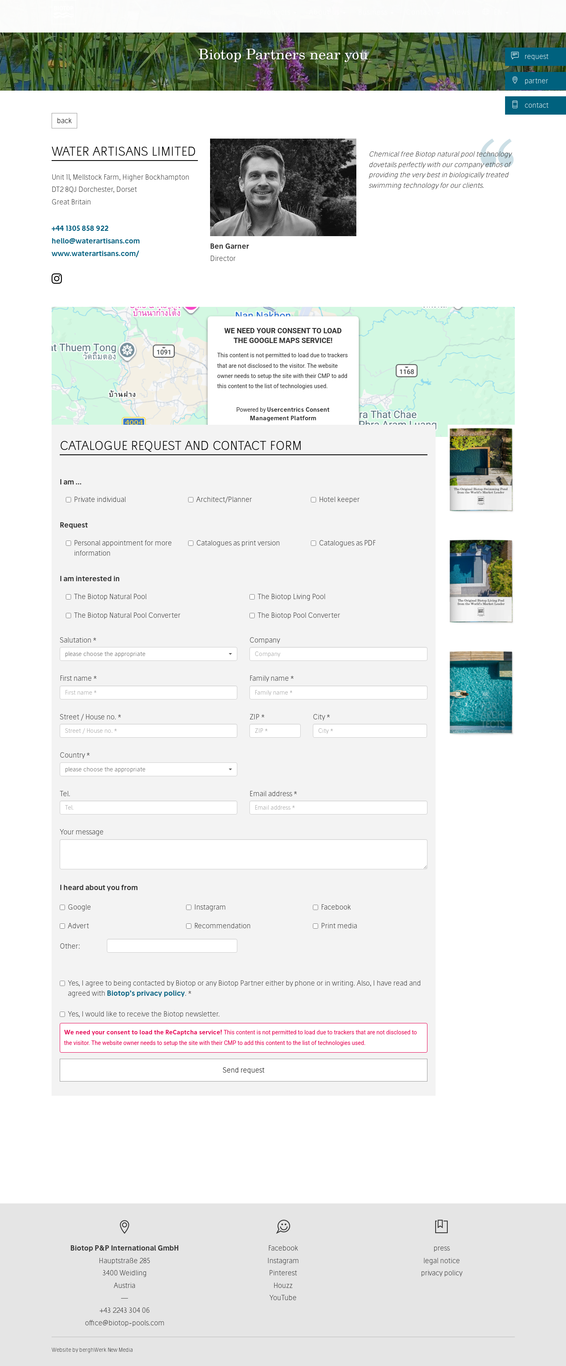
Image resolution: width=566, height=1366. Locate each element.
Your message (82, 831)
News (461, 20)
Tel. (65, 793)
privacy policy (441, 1272)
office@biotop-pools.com (125, 1322)
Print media (335, 925)
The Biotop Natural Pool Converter (123, 615)
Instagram (206, 907)
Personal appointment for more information (119, 548)
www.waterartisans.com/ (95, 253)
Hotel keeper (335, 499)
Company (264, 640)
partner (529, 80)
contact (530, 104)
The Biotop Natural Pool (106, 596)
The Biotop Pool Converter (294, 615)
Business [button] (376, 20)
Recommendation (218, 925)
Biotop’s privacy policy (146, 993)
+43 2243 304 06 (125, 1310)
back (64, 120)
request (530, 56)
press (442, 1248)
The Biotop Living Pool (287, 596)
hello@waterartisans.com (96, 241)
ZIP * (257, 716)
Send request (244, 1070)
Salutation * (78, 640)
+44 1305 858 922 (80, 228)
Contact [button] (423, 20)
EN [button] (495, 20)
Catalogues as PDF (343, 543)
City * (321, 716)
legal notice (441, 1260)
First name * (78, 678)
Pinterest (283, 1272)
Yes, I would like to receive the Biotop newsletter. (140, 1014)
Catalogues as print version (234, 543)
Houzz (283, 1285)
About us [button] (327, 20)
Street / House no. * (90, 716)
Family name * (271, 678)
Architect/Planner (220, 499)
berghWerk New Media (106, 1349)
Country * (75, 755)
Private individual (96, 499)
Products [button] (278, 20)
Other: (71, 946)
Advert (74, 925)
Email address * (273, 793)
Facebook (332, 907)
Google (75, 907)
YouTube (283, 1297)
